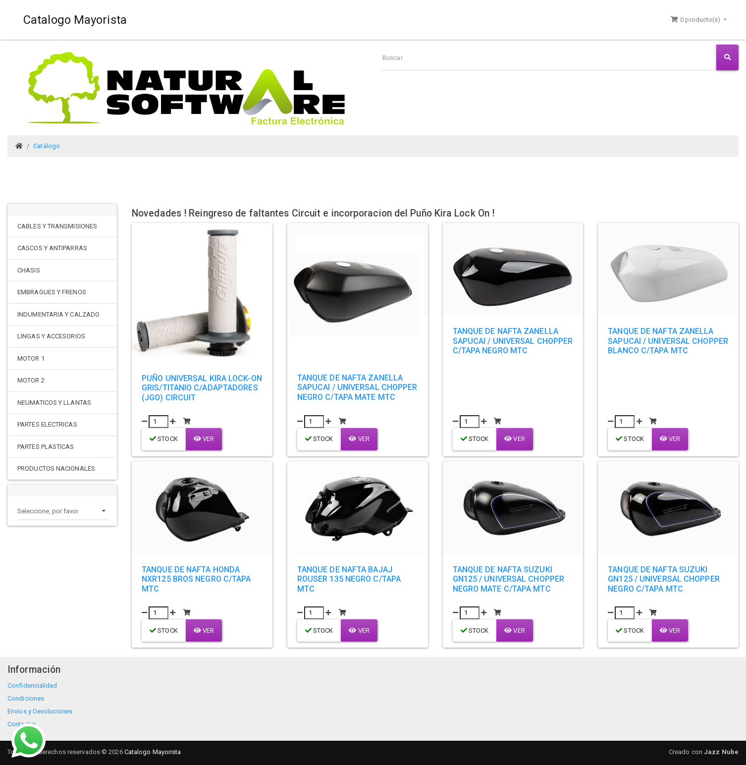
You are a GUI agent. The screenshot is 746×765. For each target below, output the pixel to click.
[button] (699, 20)
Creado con (704, 752)
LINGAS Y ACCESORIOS (51, 336)
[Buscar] (548, 57)
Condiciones (25, 698)
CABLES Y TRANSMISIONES (57, 226)
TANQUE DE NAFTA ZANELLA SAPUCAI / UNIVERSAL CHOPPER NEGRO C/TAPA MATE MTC (357, 387)
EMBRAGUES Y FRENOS (51, 292)
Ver (204, 438)
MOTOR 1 (31, 358)
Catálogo (46, 146)
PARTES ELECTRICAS (47, 424)
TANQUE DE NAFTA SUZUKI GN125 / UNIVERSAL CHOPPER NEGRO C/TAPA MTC (664, 579)
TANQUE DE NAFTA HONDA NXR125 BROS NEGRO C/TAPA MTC (196, 579)
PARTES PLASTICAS (45, 446)
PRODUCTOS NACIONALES (56, 468)
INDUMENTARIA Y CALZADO (58, 314)
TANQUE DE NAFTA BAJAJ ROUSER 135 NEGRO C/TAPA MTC (349, 579)
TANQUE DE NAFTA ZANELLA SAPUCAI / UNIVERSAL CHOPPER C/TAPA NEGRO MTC (513, 341)
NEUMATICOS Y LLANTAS (54, 402)
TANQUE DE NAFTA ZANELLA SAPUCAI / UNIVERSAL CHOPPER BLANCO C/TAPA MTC (668, 341)
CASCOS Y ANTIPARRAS (52, 248)
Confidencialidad (32, 685)
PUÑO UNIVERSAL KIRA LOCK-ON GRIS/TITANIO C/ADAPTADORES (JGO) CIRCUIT (202, 388)
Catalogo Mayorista (75, 20)
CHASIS (28, 270)
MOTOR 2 (31, 380)
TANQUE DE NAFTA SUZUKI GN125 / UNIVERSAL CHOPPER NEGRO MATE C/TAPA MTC (509, 579)
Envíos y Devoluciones (39, 711)
